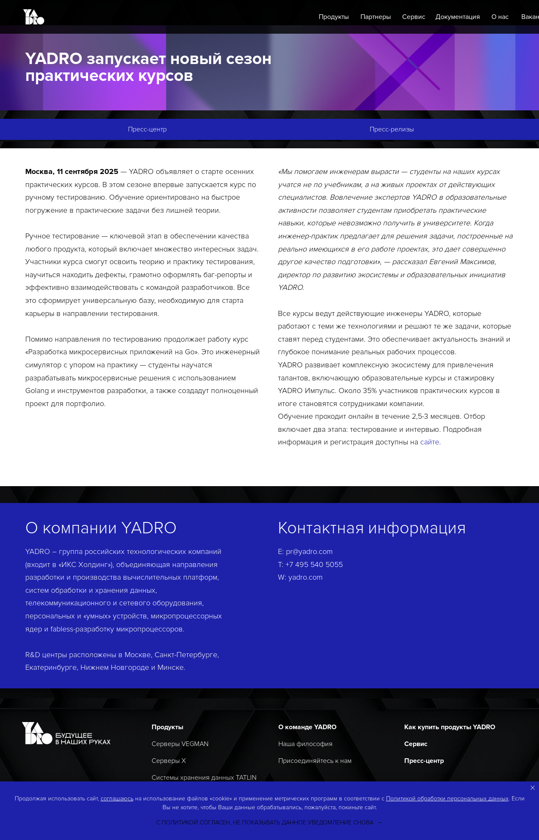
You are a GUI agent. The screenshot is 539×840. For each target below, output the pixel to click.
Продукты (334, 17)
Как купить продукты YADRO (449, 727)
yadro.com (305, 577)
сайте (429, 442)
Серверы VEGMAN (180, 744)
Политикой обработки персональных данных (447, 798)
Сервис (413, 17)
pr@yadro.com (309, 551)
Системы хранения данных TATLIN (204, 777)
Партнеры (375, 17)
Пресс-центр (424, 761)
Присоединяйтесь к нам (315, 761)
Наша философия (305, 744)
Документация (457, 17)
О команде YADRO (307, 727)
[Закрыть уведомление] (532, 788)
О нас (500, 17)
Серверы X (169, 761)
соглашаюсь (117, 798)
